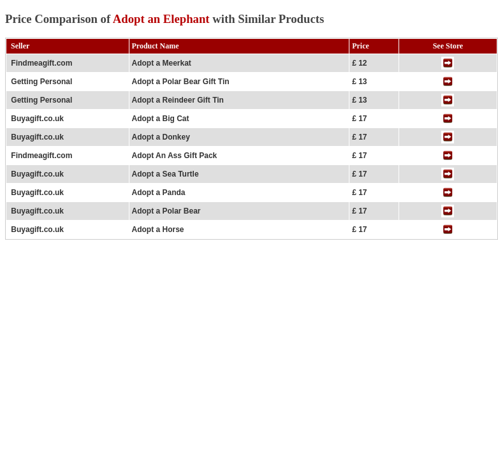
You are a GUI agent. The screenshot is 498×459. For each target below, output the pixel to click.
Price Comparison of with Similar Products (164, 19)
